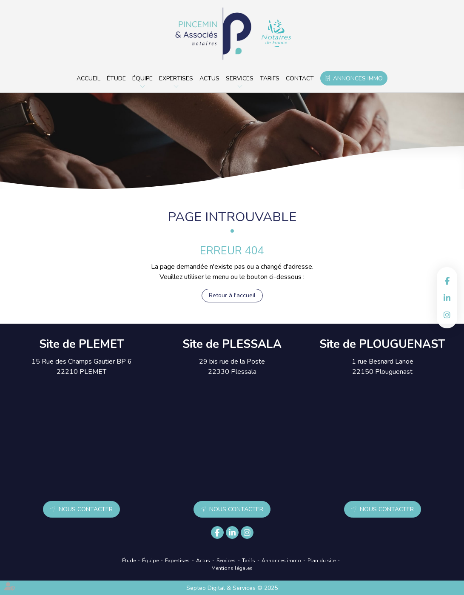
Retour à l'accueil (232, 295)
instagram (447, 315)
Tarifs (269, 78)
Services (239, 78)
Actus (209, 78)
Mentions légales (232, 568)
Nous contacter (86, 509)
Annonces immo (358, 78)
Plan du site (321, 560)
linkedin (447, 298)
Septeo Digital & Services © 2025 (232, 588)
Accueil (88, 78)
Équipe (142, 78)
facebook (447, 281)
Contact (300, 78)
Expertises (176, 78)
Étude (116, 78)
